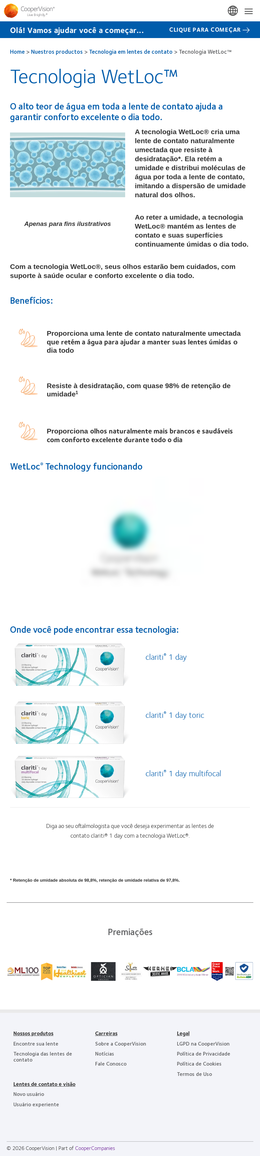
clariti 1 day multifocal (183, 773)
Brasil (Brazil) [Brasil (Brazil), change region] (233, 11)
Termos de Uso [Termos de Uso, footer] (194, 1074)
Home (17, 51)
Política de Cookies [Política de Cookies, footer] (199, 1063)
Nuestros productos (57, 51)
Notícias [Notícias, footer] (104, 1053)
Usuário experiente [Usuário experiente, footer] (36, 1104)
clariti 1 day (166, 656)
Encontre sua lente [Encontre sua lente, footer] (35, 1043)
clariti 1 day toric (175, 714)
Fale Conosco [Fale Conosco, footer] (110, 1063)
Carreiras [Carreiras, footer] (106, 1033)
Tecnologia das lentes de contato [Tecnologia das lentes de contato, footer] (42, 1056)
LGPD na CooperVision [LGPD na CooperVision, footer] (203, 1043)
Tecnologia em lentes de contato (131, 51)
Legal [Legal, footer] (183, 1033)
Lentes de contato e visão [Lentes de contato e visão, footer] (44, 1084)
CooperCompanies (95, 1148)
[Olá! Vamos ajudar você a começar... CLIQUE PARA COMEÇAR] (130, 29)
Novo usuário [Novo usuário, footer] (28, 1094)
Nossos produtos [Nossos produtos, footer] (33, 1033)
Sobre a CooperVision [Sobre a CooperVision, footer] (120, 1043)
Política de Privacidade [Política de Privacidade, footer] (203, 1053)
